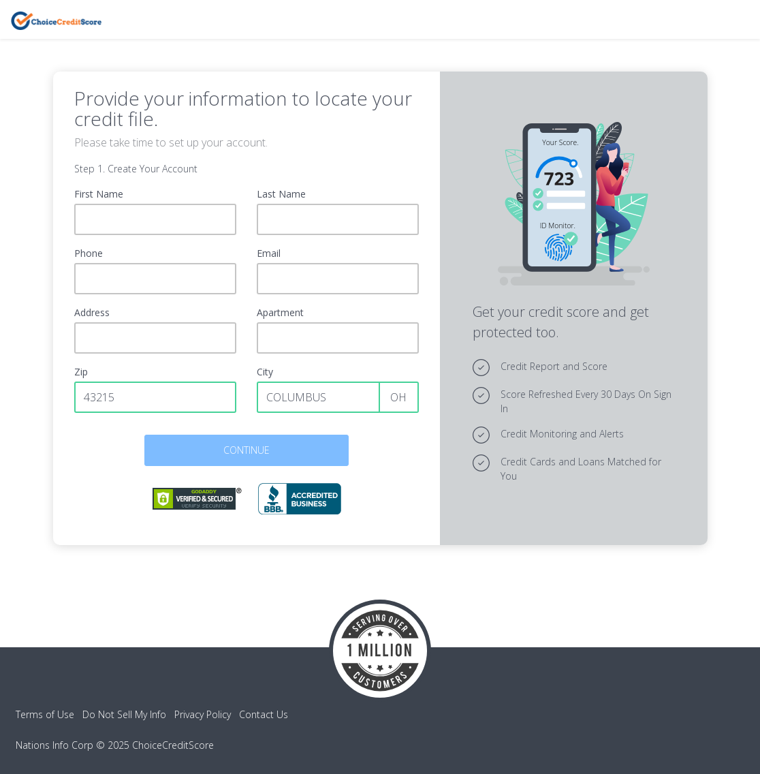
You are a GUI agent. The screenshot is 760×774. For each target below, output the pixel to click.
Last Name (281, 193)
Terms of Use (45, 714)
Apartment (280, 312)
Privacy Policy (202, 714)
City (265, 371)
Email (269, 253)
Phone (88, 253)
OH (398, 397)
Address (92, 312)
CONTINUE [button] (246, 450)
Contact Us (263, 714)
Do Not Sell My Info (124, 714)
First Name (98, 193)
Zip (81, 371)
